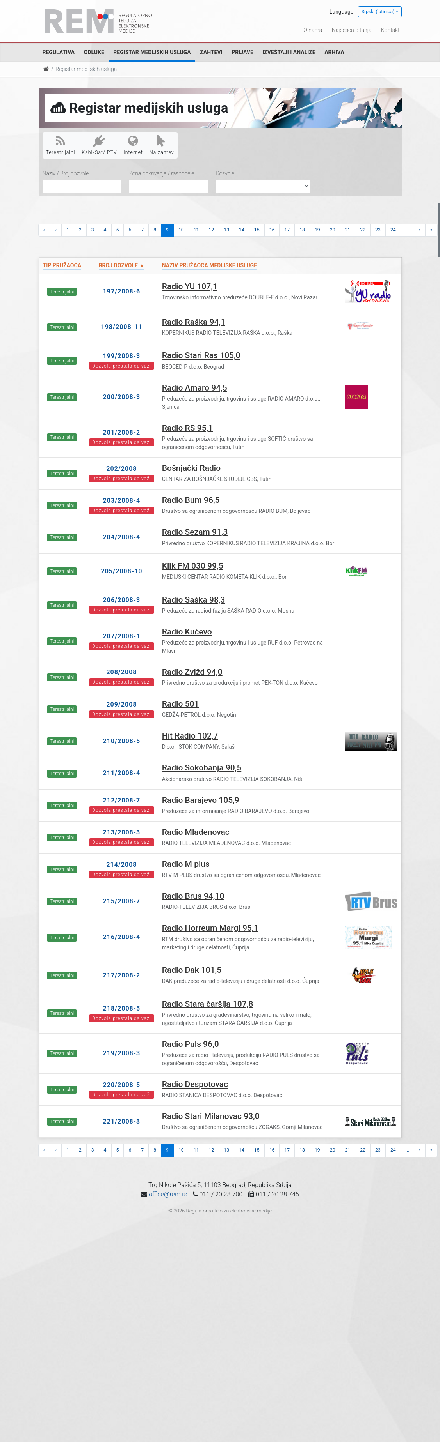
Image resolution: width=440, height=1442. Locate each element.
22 (362, 230)
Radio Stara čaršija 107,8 (207, 1004)
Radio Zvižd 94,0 (192, 672)
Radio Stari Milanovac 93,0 (211, 1116)
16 (272, 230)
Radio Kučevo (187, 631)
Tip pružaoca (62, 265)
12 (211, 230)
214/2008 (121, 864)
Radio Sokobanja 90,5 (201, 767)
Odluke (94, 52)
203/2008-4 (122, 500)
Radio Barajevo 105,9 (200, 800)
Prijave (242, 52)
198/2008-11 (121, 326)
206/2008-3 (122, 600)
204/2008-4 (122, 537)
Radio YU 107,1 (189, 286)
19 (317, 230)
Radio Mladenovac (196, 832)
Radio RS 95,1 (187, 428)
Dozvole (225, 173)
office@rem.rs (168, 1194)
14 (241, 230)
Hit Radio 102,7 (190, 735)
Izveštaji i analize (288, 52)
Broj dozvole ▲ (121, 265)
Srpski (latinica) (378, 11)
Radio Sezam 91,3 (195, 532)
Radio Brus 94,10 (193, 896)
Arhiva (334, 52)
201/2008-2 (122, 432)
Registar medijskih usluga (152, 52)
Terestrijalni (60, 145)
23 (378, 230)
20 (332, 230)
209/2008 (121, 704)
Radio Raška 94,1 (193, 322)
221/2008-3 (122, 1121)
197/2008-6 (122, 291)
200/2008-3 (122, 397)
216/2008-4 (122, 937)
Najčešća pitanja (352, 30)
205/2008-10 (121, 571)
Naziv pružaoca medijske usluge (209, 265)
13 (226, 230)
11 (196, 230)
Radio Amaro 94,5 (194, 387)
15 (257, 230)
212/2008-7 (122, 800)
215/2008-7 (122, 901)
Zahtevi (211, 52)
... (408, 230)
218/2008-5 (122, 1008)
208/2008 (121, 672)
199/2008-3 (122, 356)
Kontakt (390, 30)
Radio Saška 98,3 (193, 599)
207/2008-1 (122, 636)
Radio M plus (186, 864)
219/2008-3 (122, 1053)
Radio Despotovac (195, 1084)
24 (393, 230)
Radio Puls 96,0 (190, 1044)
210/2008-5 (122, 741)
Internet (133, 145)
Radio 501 (180, 704)
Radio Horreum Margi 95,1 (210, 928)
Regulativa (59, 52)
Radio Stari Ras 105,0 (201, 355)
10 (181, 230)
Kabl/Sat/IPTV (99, 145)
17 (287, 230)
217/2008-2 (122, 975)
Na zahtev (162, 145)
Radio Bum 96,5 (191, 500)
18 (302, 230)
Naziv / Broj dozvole (66, 173)
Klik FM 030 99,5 (192, 566)
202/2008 (121, 468)
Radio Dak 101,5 (192, 970)
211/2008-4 (122, 773)
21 (348, 230)
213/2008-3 (122, 832)
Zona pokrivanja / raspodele (161, 173)
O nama (312, 30)
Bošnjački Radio (191, 468)
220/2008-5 (122, 1085)
